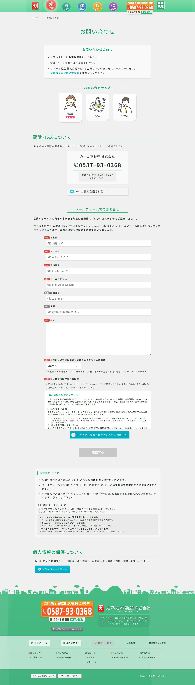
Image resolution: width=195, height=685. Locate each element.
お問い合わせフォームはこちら (68, 629)
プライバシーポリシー (54, 569)
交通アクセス (73, 642)
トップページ (41, 642)
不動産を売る (38, 657)
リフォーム (92, 662)
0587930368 (100, 165)
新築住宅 (91, 657)
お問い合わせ (104, 642)
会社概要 (131, 642)
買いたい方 (63, 653)
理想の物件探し (66, 657)
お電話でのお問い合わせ (64, 72)
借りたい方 (145, 653)
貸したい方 (117, 653)
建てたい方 (90, 653)
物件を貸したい (121, 657)
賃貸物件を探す (148, 657)
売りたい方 (35, 653)
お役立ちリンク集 (157, 642)
